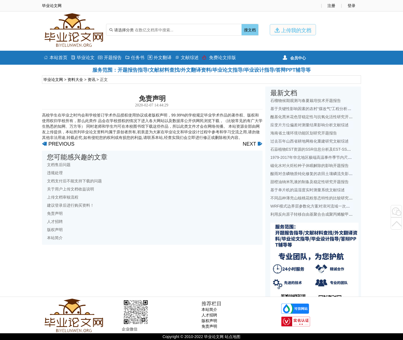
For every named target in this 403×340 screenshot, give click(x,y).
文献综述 (187, 57)
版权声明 (55, 229)
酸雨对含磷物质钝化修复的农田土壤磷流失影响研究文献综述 (323, 173)
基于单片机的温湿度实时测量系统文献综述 (307, 190)
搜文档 (250, 30)
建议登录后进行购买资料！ (70, 205)
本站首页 (55, 57)
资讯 (91, 79)
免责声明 (55, 213)
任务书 (134, 57)
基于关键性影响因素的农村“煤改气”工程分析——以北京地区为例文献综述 (334, 108)
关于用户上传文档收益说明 (70, 189)
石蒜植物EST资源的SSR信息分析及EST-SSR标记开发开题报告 (325, 149)
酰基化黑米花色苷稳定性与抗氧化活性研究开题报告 (315, 117)
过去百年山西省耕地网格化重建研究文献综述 (309, 141)
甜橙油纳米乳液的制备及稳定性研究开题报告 (309, 182)
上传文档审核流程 (62, 197)
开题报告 (110, 57)
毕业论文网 (53, 79)
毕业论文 (83, 57)
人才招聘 (55, 221)
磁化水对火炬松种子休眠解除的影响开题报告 (309, 165)
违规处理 (55, 173)
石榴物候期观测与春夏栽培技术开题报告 (305, 100)
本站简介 (55, 238)
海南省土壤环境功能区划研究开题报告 (303, 133)
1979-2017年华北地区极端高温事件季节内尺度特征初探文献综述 (326, 157)
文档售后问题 (59, 164)
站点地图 (232, 336)
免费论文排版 (219, 57)
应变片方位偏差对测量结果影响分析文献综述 (309, 125)
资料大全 (75, 79)
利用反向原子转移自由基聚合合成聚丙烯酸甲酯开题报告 (319, 214)
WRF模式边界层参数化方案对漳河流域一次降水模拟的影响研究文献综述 (333, 206)
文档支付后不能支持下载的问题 (74, 181)
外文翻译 (160, 57)
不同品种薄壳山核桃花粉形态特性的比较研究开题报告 (317, 198)
